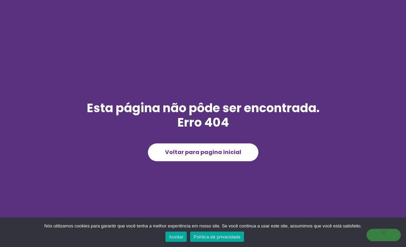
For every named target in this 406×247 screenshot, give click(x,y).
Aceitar (176, 236)
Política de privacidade (217, 236)
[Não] (384, 235)
